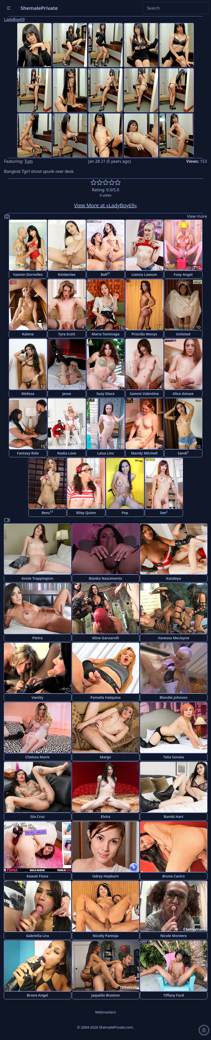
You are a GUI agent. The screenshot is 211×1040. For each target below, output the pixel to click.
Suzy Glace (105, 393)
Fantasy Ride (28, 453)
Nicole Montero (173, 935)
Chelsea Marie (37, 757)
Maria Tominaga (105, 334)
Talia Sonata (173, 757)
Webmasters (105, 1012)
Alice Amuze (183, 393)
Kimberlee (67, 274)
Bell (105, 274)
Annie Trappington (37, 578)
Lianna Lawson (144, 274)
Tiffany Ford (173, 995)
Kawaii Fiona (37, 876)
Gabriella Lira (37, 935)
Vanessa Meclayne (173, 637)
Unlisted (183, 334)
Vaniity (37, 697)
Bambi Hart (174, 816)
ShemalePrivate (39, 8)
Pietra (37, 637)
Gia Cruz (37, 816)
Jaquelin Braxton (105, 995)
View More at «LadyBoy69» (105, 205)
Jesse (66, 393)
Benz (47, 512)
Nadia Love (66, 453)
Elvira (105, 816)
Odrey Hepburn (105, 876)
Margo (105, 757)
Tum (28, 161)
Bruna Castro (173, 876)
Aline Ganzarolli (105, 637)
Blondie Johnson (174, 697)
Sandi (183, 453)
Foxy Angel (183, 274)
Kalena (28, 334)
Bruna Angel (37, 995)
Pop (125, 512)
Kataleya (173, 578)
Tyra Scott (66, 334)
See (163, 512)
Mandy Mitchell (144, 453)
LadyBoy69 (14, 19)
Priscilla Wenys (144, 334)
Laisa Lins (105, 453)
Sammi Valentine (144, 393)
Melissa (27, 393)
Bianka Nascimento (105, 578)
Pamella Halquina (106, 697)
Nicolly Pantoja (105, 935)
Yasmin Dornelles (28, 274)
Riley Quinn (86, 512)
